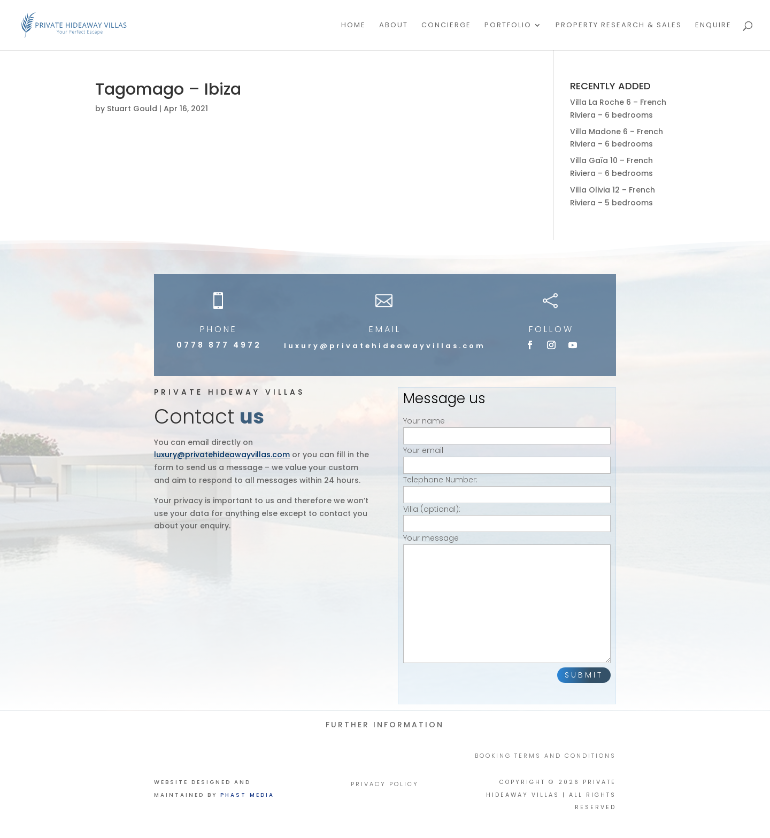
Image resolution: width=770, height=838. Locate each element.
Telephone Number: (507, 486)
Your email (507, 457)
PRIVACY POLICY (385, 784)
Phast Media (247, 795)
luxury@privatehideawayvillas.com (385, 346)
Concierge (446, 25)
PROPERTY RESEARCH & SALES (619, 25)
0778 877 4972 (218, 345)
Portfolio (508, 25)
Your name (507, 428)
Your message (507, 599)
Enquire (713, 25)
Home (353, 25)
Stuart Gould (132, 108)
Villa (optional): (507, 516)
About (393, 25)
